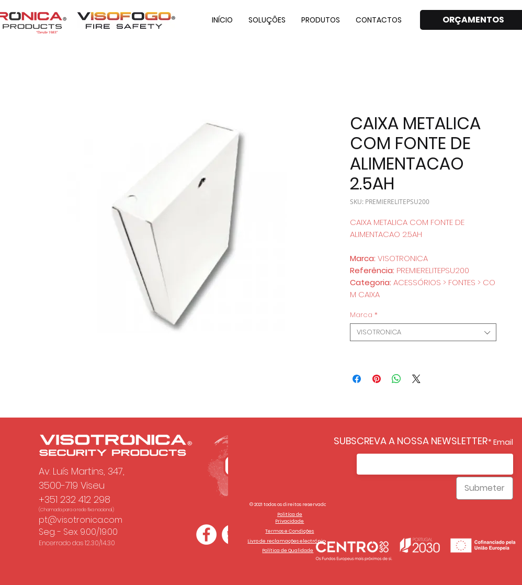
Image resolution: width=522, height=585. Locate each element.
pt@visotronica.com (80, 520)
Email (503, 442)
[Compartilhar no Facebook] (356, 379)
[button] (267, 20)
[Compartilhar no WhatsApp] (396, 379)
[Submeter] (484, 488)
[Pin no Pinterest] (376, 379)
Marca (364, 315)
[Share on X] (416, 379)
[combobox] (423, 332)
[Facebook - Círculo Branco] (206, 534)
